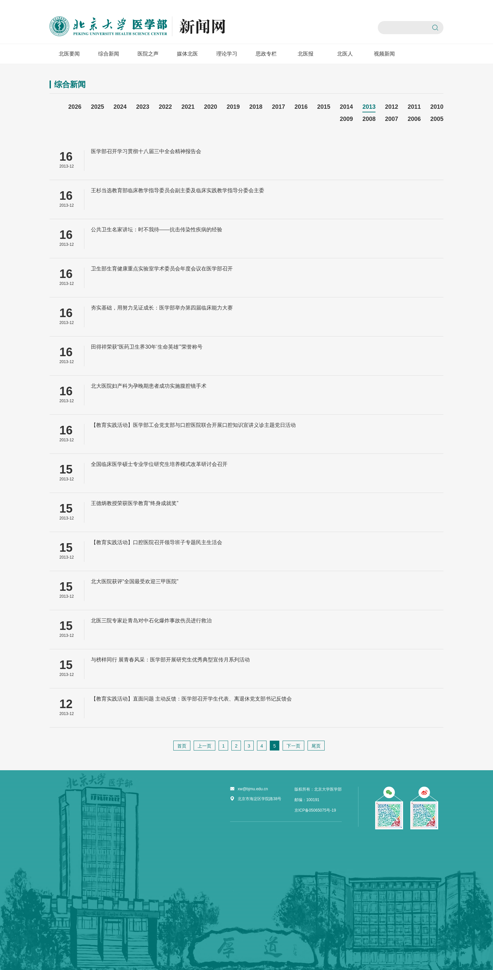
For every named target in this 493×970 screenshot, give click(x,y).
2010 (436, 107)
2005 (436, 119)
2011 (414, 107)
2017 (278, 107)
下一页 (293, 746)
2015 (323, 107)
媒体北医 (187, 54)
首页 (181, 746)
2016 (301, 107)
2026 (74, 107)
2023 (142, 107)
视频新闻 (384, 54)
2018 (255, 107)
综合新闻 (108, 54)
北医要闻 (69, 54)
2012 (391, 107)
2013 (368, 107)
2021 (188, 107)
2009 (346, 119)
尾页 (316, 746)
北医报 (305, 54)
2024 (120, 107)
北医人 (345, 54)
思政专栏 (266, 54)
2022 (165, 107)
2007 (391, 119)
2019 (233, 107)
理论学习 (226, 54)
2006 (414, 119)
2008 (368, 119)
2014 (346, 107)
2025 (97, 107)
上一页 (204, 746)
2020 (210, 107)
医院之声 (148, 54)
